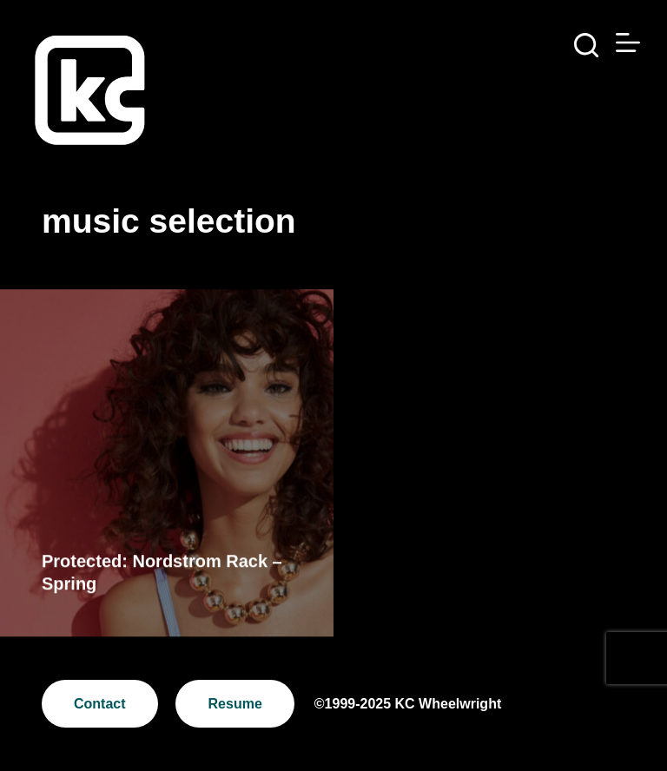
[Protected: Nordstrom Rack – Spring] (167, 462)
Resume (235, 703)
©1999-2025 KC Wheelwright (407, 703)
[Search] (586, 45)
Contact (100, 703)
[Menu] (628, 42)
